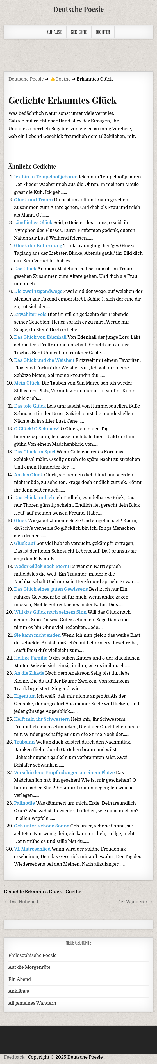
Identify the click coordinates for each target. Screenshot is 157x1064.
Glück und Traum (34, 200)
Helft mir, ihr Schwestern (42, 719)
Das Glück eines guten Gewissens (51, 589)
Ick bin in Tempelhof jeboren (46, 176)
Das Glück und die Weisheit (45, 360)
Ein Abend (19, 979)
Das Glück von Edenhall (41, 337)
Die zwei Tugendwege (38, 291)
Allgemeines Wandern (32, 1003)
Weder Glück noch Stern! (42, 566)
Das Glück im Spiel (35, 451)
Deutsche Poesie (78, 8)
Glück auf (25, 543)
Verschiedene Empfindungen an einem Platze (65, 772)
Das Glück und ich (34, 497)
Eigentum (25, 696)
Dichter (103, 32)
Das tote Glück (30, 406)
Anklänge (18, 991)
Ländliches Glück (34, 222)
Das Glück (25, 268)
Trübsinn (25, 742)
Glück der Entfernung (38, 245)
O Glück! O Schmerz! (37, 428)
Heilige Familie (31, 658)
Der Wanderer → (135, 901)
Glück (21, 520)
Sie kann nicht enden (38, 635)
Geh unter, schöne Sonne (42, 826)
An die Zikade (29, 673)
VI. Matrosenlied (33, 849)
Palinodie (25, 803)
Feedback (14, 1057)
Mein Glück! (28, 383)
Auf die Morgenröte (29, 967)
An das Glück (29, 475)
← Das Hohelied (21, 901)
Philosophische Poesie (32, 955)
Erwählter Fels (30, 314)
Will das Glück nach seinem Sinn (51, 612)
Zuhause (54, 32)
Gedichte (79, 32)
